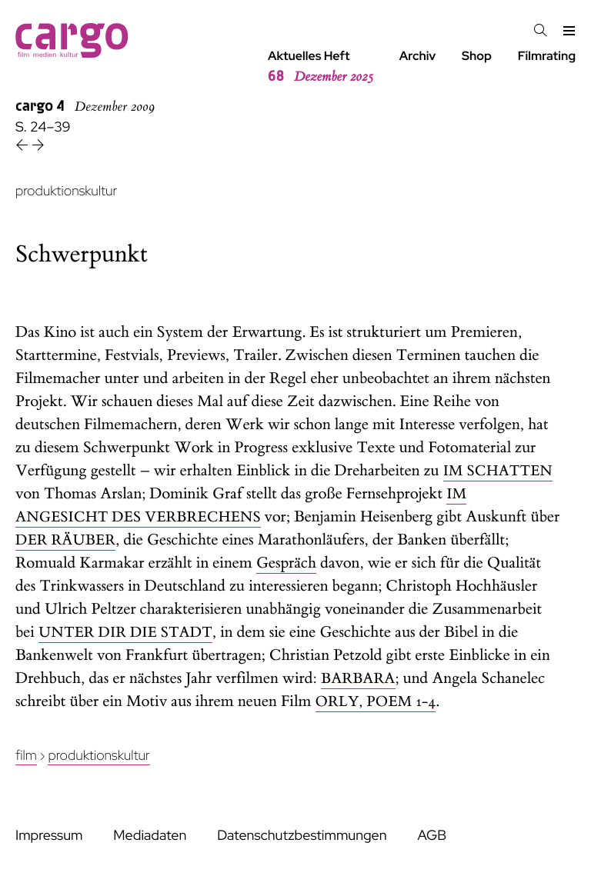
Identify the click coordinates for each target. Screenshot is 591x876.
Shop (477, 56)
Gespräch (286, 563)
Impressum (48, 835)
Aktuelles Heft (320, 67)
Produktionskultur (98, 755)
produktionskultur (66, 191)
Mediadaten (149, 835)
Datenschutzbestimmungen (301, 835)
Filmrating (547, 56)
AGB (431, 835)
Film (26, 755)
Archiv (417, 56)
